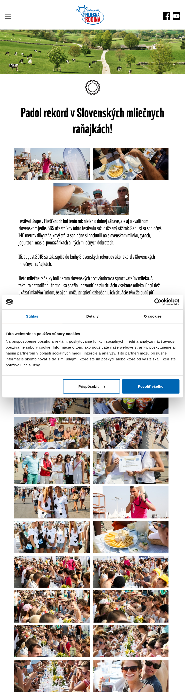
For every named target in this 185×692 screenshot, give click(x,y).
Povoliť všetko (151, 386)
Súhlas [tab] (32, 316)
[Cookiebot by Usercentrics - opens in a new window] (157, 302)
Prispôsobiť (91, 386)
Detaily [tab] (92, 316)
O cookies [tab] (153, 316)
